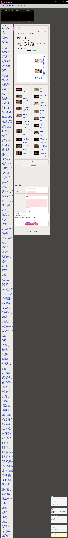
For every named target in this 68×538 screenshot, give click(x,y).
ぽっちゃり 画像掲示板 (6, 256)
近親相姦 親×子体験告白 (6, 60)
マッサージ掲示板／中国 (6, 302)
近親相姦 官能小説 (5, 348)
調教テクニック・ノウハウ (6, 163)
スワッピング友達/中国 (6, 380)
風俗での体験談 (4, 317)
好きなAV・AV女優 (5, 206)
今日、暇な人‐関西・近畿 (6, 445)
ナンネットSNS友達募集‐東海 (7, 478)
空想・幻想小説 (4, 357)
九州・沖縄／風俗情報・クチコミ (7, 330)
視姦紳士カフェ (4, 243)
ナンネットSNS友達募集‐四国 (7, 481)
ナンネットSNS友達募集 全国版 (7, 497)
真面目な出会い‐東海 (5, 489)
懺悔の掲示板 (4, 336)
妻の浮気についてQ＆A (5, 126)
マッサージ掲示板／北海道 (6, 294)
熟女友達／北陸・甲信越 (6, 520)
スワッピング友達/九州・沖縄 (7, 382)
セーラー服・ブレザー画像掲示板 (7, 228)
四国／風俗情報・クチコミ (6, 329)
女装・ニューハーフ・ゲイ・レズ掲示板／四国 (9, 200)
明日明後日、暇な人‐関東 (6, 453)
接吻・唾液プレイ (5, 253)
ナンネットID (52, 1)
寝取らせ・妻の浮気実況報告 (6, 127)
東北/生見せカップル (5, 101)
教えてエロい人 (4, 343)
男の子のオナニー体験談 (6, 205)
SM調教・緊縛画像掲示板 (6, 159)
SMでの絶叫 (4, 178)
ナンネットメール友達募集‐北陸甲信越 (8, 464)
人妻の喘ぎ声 (4, 152)
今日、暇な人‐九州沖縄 (6, 448)
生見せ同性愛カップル (5, 118)
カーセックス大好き (5, 246)
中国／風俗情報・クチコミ (6, 327)
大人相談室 (3, 220)
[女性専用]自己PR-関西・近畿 (7, 422)
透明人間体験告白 (5, 358)
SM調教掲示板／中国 (5, 172)
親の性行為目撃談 (5, 56)
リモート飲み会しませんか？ (6, 515)
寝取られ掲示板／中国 (5, 148)
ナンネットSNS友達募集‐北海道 (7, 473)
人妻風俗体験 (4, 331)
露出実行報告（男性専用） (6, 64)
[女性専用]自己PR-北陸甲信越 (7, 418)
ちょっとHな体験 (19, 5)
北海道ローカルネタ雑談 (6, 427)
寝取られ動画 (4, 139)
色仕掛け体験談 (4, 121)
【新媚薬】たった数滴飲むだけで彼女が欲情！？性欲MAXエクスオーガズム (40, 79)
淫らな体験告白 (4, 35)
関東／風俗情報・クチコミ (6, 324)
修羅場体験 (3, 153)
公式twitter (56, 529)
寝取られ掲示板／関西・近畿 (6, 146)
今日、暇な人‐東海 (5, 443)
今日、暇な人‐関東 (5, 442)
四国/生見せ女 (4, 96)
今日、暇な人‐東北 (5, 439)
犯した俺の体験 (4, 55)
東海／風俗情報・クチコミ (6, 325)
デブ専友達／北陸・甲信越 (6, 531)
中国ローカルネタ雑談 (5, 434)
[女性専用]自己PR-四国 (6, 424)
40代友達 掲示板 (5, 503)
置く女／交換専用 (5, 85)
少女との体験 (4, 274)
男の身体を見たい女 (5, 509)
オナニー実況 (4, 213)
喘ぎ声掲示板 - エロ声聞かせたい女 (8, 122)
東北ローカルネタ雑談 (5, 428)
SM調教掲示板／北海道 (5, 164)
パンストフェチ (4, 236)
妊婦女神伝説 (4, 368)
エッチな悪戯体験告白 (5, 278)
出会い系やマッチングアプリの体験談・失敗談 (9, 306)
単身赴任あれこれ (5, 138)
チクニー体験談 (4, 177)
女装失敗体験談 (4, 182)
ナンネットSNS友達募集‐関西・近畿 (8, 479)
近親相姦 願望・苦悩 (5, 51)
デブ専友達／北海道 (5, 527)
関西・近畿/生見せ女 (5, 93)
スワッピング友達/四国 (6, 381)
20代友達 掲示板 (5, 501)
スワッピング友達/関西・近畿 (7, 378)
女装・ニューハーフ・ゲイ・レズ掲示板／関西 (9, 197)
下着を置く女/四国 (5, 82)
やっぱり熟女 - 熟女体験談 (6, 238)
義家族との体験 (4, 52)
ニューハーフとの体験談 (6, 203)
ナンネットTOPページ (54, 530)
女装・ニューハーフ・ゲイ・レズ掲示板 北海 (9, 191)
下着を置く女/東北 (5, 74)
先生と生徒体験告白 (5, 283)
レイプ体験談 (4, 260)
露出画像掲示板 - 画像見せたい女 (8, 65)
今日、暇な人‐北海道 (5, 438)
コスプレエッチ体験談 (5, 225)
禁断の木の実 (4, 341)
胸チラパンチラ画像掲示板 (6, 257)
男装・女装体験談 (5, 183)
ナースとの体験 (4, 224)
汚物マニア (3, 242)
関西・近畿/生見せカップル (6, 106)
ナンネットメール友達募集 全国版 (7, 496)
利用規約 (52, 529)
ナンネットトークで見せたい (6, 513)
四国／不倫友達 (4, 400)
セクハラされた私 (5, 261)
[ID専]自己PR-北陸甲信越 (6, 406)
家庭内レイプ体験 (5, 262)
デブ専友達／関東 (5, 530)
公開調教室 (3, 155)
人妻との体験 (4, 124)
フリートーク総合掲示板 (6, 332)
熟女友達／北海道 (5, 516)
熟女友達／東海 (4, 521)
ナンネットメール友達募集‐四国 (7, 470)
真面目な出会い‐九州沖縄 (6, 494)
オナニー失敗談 (4, 208)
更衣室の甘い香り (5, 229)
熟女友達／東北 (4, 517)
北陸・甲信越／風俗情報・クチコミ (8, 322)
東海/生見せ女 (4, 90)
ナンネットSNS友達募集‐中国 (7, 480)
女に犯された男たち (5, 266)
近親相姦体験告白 (5, 48)
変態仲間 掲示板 (4, 369)
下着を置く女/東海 (5, 78)
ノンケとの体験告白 (5, 189)
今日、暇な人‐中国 (5, 446)
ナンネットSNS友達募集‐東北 (7, 474)
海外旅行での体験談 (5, 43)
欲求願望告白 (4, 276)
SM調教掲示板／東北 (5, 166)
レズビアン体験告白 (5, 181)
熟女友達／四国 (4, 525)
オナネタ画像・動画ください (6, 211)
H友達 (3, 366)
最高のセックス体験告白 (6, 27)
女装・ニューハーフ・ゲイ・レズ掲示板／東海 (9, 196)
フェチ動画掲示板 (5, 259)
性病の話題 (3, 222)
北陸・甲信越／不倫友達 (6, 394)
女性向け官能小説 (5, 363)
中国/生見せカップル (5, 107)
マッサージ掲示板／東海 (6, 299)
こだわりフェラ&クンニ (6, 250)
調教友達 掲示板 (4, 506)
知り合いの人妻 (53, 518)
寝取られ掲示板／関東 (5, 144)
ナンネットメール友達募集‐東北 (7, 462)
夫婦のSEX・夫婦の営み (6, 131)
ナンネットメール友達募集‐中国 (7, 469)
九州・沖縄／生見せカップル (6, 110)
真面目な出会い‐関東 (5, 488)
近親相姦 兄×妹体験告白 (6, 61)
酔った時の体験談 (5, 37)
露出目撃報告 (4, 68)
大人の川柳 (3, 340)
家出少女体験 (4, 275)
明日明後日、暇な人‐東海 (6, 455)
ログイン (64, 1)
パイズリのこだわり (5, 248)
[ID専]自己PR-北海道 (5, 404)
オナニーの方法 (4, 210)
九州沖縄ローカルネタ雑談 (6, 437)
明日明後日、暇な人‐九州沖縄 (7, 460)
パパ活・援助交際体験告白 (6, 287)
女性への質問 (4, 338)
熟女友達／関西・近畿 (5, 522)
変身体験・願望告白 (5, 362)
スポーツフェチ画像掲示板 (6, 231)
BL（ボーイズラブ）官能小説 (7, 364)
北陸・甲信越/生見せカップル (7, 104)
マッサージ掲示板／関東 (6, 297)
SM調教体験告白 (4, 154)
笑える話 (3, 334)
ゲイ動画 (3, 186)
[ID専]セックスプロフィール (7, 402)
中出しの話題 (4, 219)
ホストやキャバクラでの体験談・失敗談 (8, 313)
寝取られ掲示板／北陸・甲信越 (7, 143)
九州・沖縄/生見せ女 (5, 97)
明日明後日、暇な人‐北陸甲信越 (7, 452)
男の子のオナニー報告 (5, 215)
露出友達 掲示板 (4, 507)
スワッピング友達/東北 (6, 373)
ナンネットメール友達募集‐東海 (7, 466)
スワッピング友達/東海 (6, 377)
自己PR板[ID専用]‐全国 (6, 499)
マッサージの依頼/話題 (6, 290)
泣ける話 (3, 335)
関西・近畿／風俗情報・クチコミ (7, 326)
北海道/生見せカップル (6, 99)
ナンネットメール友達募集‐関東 (7, 465)
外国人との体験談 (5, 42)
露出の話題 (3, 71)
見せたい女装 (4, 512)
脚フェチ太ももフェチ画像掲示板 (7, 237)
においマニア (4, 239)
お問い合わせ (53, 527)
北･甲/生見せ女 (4, 92)
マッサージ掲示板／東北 (6, 296)
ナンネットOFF (4, 508)
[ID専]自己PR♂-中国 (5, 411)
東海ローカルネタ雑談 (5, 432)
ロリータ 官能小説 (5, 352)
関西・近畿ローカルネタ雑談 (6, 433)
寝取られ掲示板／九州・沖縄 (6, 150)
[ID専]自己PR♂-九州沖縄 (6, 414)
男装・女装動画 (4, 187)
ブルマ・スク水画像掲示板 (6, 227)
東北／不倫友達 (4, 392)
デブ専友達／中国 (5, 535)
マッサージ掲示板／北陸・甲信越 (7, 298)
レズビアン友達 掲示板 (6, 389)
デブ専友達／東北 (5, 529)
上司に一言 (3, 270)
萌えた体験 (3, 36)
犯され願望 (3, 271)
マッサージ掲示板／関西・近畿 (7, 301)
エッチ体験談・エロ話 (10, 5)
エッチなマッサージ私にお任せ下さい (8, 371)
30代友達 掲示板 (5, 502)
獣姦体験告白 (4, 255)
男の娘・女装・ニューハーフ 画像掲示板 (9, 190)
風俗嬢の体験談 (4, 318)
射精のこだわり (4, 252)
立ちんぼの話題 (4, 315)
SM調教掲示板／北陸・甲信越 (7, 167)
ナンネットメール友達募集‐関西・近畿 (8, 467)
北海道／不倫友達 (5, 391)
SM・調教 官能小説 (5, 355)
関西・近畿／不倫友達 (5, 397)
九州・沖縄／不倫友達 (5, 401)
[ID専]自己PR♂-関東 (5, 408)
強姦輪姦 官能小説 (5, 349)
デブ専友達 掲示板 (5, 386)
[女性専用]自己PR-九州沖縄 (6, 425)
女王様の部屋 (4, 383)
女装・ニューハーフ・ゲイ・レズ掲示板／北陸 (9, 194)
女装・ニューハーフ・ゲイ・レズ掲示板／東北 (9, 192)
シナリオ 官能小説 (5, 354)
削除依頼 (45, 27)
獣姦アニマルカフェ (5, 245)
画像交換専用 (4, 69)
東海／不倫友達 (4, 396)
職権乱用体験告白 (5, 267)
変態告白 (3, 217)
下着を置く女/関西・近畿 (6, 79)
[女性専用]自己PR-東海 (6, 420)
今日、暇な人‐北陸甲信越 (6, 441)
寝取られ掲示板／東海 (5, 145)
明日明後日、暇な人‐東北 (6, 451)
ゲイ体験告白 (4, 180)
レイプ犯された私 (53, 520)
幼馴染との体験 (4, 282)
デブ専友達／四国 (5, 536)
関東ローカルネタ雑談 (5, 431)
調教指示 (3, 160)
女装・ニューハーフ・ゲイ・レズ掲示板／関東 (9, 195)
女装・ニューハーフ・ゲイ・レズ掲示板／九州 (9, 201)
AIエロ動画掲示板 (5, 344)
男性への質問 (4, 339)
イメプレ (3, 157)
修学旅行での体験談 (5, 285)
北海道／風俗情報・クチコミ (6, 320)
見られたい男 (4, 367)
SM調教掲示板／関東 (5, 168)
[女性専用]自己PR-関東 (6, 419)
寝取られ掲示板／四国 (5, 149)
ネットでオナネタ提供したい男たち (8, 120)
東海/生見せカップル (5, 103)
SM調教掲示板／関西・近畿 (6, 171)
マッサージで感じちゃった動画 (7, 293)
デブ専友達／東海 (5, 532)
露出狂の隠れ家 (53, 519)
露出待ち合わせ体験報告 (6, 66)
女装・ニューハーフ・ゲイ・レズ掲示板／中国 (9, 199)
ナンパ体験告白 (4, 310)
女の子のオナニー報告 (5, 214)
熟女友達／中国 (4, 524)
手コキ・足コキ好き (5, 251)
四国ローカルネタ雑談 (5, 436)
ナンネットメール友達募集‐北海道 (7, 461)
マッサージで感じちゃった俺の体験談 (8, 289)
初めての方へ (53, 528)
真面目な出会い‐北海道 (6, 484)
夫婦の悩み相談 (4, 134)
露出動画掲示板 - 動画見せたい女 (8, 117)
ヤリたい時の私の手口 (5, 312)
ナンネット (3, 5)
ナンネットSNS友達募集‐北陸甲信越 (8, 475)
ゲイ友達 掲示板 (4, 387)
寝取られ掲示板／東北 (5, 141)
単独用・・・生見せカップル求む (7, 112)
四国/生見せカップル (5, 108)
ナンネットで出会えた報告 (6, 308)
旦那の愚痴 (3, 135)
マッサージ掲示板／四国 (6, 303)
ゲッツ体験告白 (4, 241)
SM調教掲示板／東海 (5, 169)
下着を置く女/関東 (5, 75)
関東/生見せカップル (5, 102)
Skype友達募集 (4, 511)
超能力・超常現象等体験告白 (6, 360)
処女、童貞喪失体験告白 (6, 53)
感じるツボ (3, 292)
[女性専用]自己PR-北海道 (6, 415)
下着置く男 (3, 113)
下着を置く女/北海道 (5, 73)
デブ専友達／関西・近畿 (6, 534)
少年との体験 (4, 57)
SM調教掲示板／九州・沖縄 (6, 175)
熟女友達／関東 (4, 518)
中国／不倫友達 (4, 399)
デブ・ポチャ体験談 (5, 234)
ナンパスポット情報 (5, 311)
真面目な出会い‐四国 (5, 493)
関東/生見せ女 (4, 89)
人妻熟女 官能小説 (5, 350)
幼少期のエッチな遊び (5, 280)
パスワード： (34, 166)
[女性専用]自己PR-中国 (6, 423)
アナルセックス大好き (5, 247)
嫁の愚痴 (3, 136)
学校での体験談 (4, 284)
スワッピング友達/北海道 (6, 372)
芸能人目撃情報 (4, 41)
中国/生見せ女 (4, 94)
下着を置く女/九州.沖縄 (6, 83)
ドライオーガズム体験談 (6, 176)
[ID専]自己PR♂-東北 (5, 405)
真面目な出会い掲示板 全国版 (7, 498)
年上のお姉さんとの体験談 (6, 45)
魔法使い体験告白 (5, 359)
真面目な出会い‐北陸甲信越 (6, 487)
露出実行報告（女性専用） (6, 62)
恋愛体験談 (3, 32)
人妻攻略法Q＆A (4, 125)
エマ (21, 29)
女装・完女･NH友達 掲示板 (6, 390)
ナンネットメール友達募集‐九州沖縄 (8, 471)
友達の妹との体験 (5, 273)
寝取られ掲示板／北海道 (6, 140)
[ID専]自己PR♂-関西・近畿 (6, 410)
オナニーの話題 (4, 209)
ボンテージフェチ (5, 232)
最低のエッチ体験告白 (5, 28)
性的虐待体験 (4, 264)
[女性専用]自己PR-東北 (6, 417)
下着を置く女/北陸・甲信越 (6, 76)
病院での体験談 (4, 223)
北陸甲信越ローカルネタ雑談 (6, 429)
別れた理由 (3, 33)
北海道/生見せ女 (4, 87)
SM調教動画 (4, 158)
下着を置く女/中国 (5, 80)
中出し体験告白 (4, 218)
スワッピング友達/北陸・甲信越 (7, 374)
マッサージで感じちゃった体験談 (7, 288)
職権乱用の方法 (4, 269)
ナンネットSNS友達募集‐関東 (7, 476)
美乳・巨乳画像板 (5, 233)
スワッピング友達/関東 (6, 376)
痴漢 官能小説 (4, 353)
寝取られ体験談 (4, 130)
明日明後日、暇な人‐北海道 (6, 450)
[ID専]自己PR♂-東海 (5, 409)
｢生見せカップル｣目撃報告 (6, 111)
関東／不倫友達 (4, 395)
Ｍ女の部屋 (3, 385)
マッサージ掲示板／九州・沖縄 (7, 304)
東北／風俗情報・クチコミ (6, 321)
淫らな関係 (3, 279)
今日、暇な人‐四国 (5, 447)
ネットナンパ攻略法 (5, 307)
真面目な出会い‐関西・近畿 (6, 490)
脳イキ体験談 (4, 162)
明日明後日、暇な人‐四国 (6, 459)
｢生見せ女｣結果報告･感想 (6, 98)
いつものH (3, 31)
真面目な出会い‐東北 (5, 485)
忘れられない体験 (5, 265)
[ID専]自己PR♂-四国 (5, 413)
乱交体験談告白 (4, 59)
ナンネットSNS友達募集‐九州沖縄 (7, 483)
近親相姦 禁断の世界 (54, 517)
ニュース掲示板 (4, 345)
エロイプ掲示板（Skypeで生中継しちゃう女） (9, 115)
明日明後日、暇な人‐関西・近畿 (7, 456)
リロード (24, 166)
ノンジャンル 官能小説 (6, 346)
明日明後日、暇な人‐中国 (6, 457)
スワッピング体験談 (5, 132)
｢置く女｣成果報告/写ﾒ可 (6, 84)
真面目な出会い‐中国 (5, 492)
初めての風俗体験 (5, 316)
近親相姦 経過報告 (5, 50)
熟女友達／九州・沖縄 (5, 526)
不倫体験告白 (4, 129)
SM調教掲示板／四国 (5, 173)
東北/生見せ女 (4, 88)
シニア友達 (3, 504)
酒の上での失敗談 (5, 38)
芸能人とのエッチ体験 (5, 40)
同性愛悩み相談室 (5, 185)
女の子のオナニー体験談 (6, 204)
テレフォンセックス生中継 (6, 116)
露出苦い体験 (4, 70)
